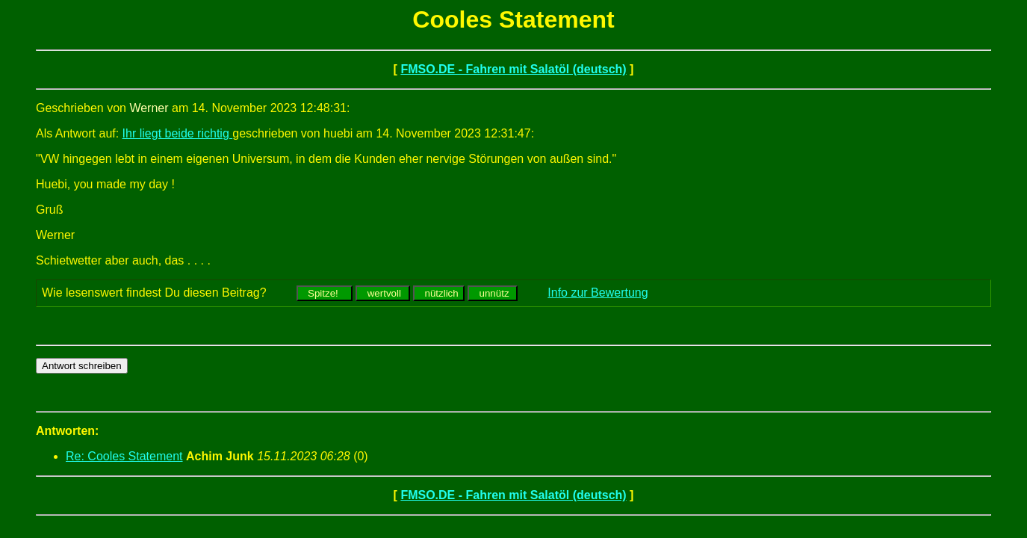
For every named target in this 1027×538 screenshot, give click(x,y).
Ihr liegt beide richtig (177, 133)
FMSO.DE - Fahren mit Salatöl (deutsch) (513, 69)
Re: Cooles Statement (124, 456)
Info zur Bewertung (597, 292)
